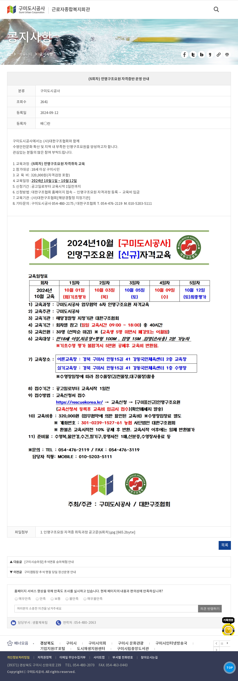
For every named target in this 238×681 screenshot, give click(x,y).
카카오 (228, 621)
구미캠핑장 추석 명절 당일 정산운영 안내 (50, 572)
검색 (217, 10)
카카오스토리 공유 (210, 54)
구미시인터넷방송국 (171, 643)
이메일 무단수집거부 (72, 657)
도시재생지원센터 (91, 648)
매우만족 (25, 599)
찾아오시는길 (149, 657)
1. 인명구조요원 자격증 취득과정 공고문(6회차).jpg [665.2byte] (87, 532)
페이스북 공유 (185, 54)
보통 (57, 599)
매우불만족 (95, 599)
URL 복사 (219, 54)
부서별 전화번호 (123, 657)
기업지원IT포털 (52, 648)
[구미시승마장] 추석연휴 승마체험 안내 (49, 562)
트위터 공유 (193, 54)
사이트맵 (99, 657)
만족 (43, 599)
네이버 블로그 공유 (202, 54)
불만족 (74, 599)
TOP (228, 666)
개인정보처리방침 (18, 657)
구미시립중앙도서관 (133, 648)
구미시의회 (97, 643)
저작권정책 (45, 657)
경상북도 (47, 643)
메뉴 (231, 9)
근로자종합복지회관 (71, 10)
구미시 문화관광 (131, 643)
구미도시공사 (29, 9)
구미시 (71, 643)
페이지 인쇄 (227, 54)
